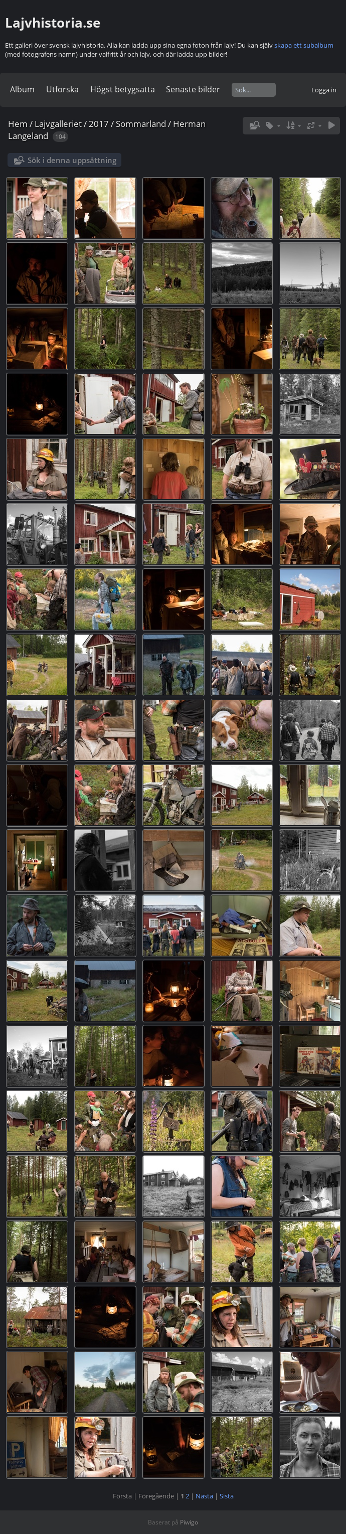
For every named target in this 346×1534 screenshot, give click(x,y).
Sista (227, 1495)
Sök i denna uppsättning (72, 160)
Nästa (204, 1495)
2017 (99, 123)
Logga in (323, 89)
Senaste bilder (193, 89)
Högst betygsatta (122, 89)
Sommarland (141, 123)
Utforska (62, 89)
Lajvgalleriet (58, 123)
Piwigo (189, 1522)
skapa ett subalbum (303, 45)
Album (22, 89)
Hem (18, 123)
